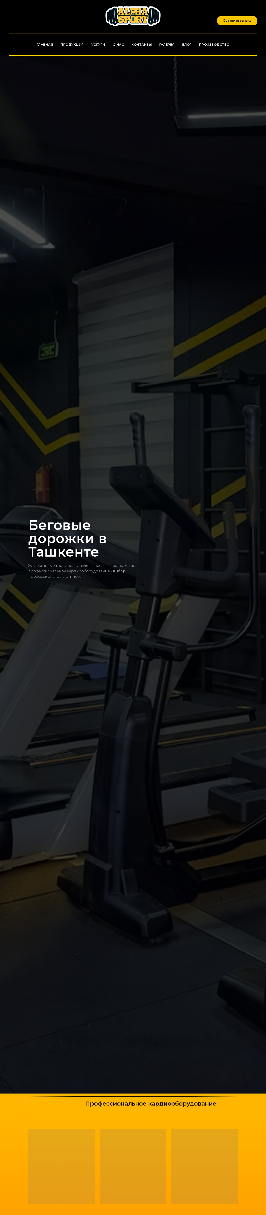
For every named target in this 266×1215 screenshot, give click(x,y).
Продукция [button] (72, 45)
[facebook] (13, 16)
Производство (214, 45)
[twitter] (23, 16)
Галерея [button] (167, 45)
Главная (45, 45)
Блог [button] (187, 45)
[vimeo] (33, 16)
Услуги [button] (98, 45)
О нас (118, 45)
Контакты (141, 45)
